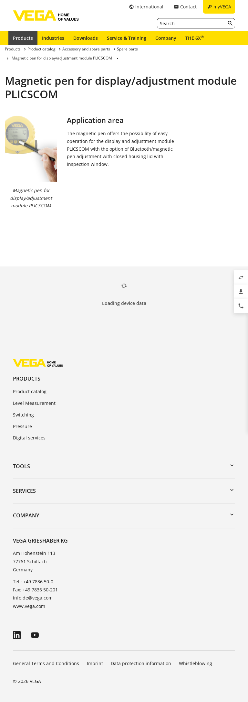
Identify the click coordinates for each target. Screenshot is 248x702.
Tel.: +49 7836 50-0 (33, 581)
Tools (21, 466)
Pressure (22, 426)
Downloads (85, 38)
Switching (23, 415)
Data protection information (141, 663)
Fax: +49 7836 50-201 (35, 590)
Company (165, 38)
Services (24, 490)
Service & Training (126, 38)
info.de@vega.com (33, 598)
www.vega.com (29, 606)
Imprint (95, 663)
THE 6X (194, 38)
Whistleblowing (195, 663)
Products (23, 38)
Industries (53, 38)
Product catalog (29, 391)
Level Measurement (34, 403)
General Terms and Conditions (46, 663)
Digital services (29, 438)
